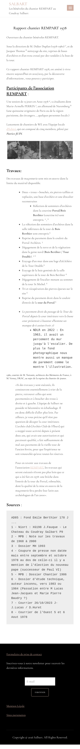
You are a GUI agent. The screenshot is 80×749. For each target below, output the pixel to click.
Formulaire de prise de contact (24, 654)
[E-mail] (40, 681)
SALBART (18, 3)
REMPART (36, 467)
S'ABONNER (40, 692)
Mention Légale (15, 706)
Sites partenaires (16, 715)
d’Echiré (11, 129)
